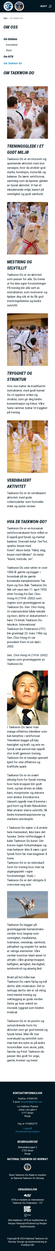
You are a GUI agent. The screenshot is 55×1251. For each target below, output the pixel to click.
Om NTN (8, 56)
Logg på (27, 1128)
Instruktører (12, 44)
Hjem (5, 18)
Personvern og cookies (27, 1131)
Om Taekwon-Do (13, 63)
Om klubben (10, 39)
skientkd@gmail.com (31, 1101)
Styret (9, 50)
